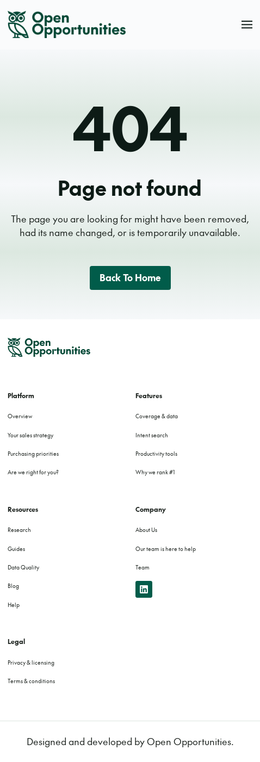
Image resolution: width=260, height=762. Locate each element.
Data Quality (23, 567)
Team (142, 567)
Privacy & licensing (31, 662)
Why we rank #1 (155, 472)
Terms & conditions (31, 681)
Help (14, 605)
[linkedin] (143, 589)
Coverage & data (156, 416)
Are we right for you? (33, 472)
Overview (20, 416)
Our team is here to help (165, 549)
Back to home (130, 277)
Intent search (151, 435)
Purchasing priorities (33, 453)
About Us (146, 530)
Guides (16, 549)
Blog (13, 586)
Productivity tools (156, 453)
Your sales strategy (30, 435)
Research (19, 530)
